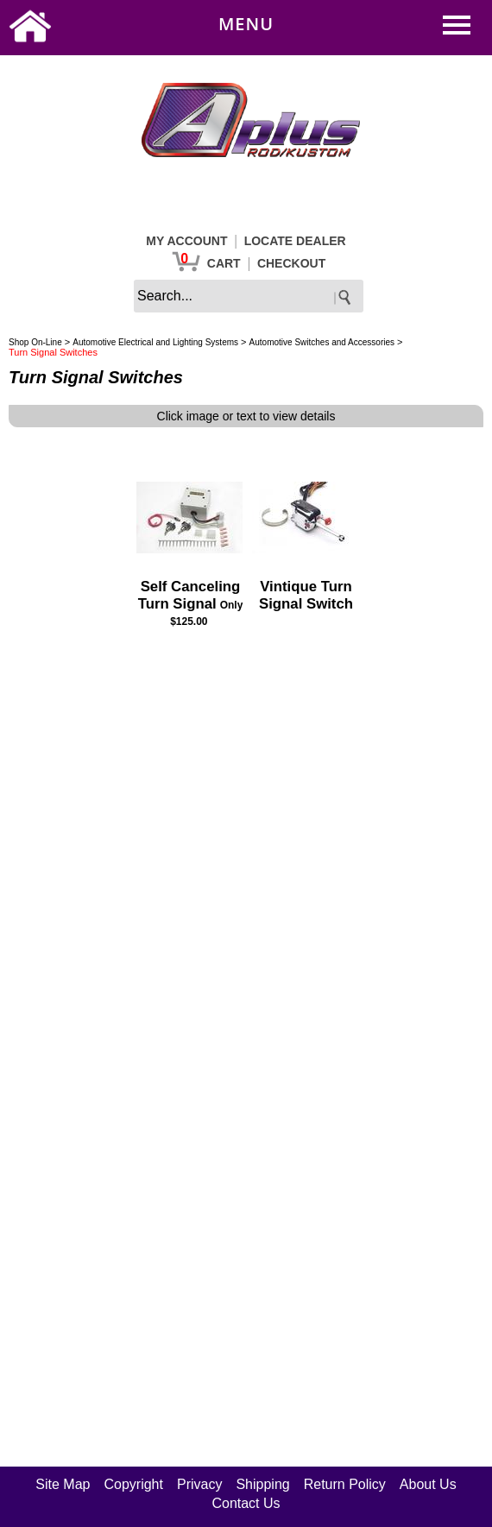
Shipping (262, 1484)
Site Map (62, 1484)
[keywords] (248, 296)
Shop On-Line (35, 342)
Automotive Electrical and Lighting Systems (155, 342)
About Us (428, 1484)
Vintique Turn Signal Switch (306, 595)
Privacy (199, 1484)
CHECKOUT (291, 263)
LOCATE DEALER (295, 241)
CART (224, 263)
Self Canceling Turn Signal (189, 595)
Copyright (133, 1484)
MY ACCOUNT (186, 241)
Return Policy (345, 1484)
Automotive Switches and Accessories (321, 342)
